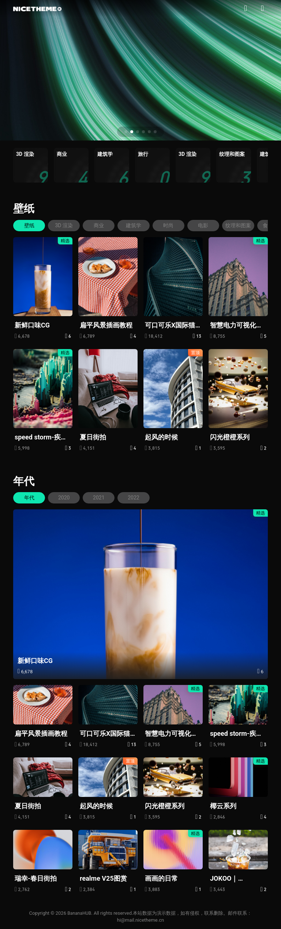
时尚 (176, 225)
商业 (103, 225)
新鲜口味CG (32, 325)
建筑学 (139, 225)
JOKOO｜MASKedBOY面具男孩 (236, 878)
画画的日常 (161, 877)
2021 (103, 497)
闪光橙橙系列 (230, 437)
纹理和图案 (249, 225)
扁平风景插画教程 (106, 325)
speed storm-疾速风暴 (41, 437)
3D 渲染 (67, 225)
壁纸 (24, 208)
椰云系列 (223, 805)
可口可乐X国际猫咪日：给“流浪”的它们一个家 (170, 325)
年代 (24, 480)
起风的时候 (161, 437)
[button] (125, 131)
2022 (139, 497)
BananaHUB (79, 912)
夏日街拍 (93, 437)
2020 (66, 497)
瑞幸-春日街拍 (36, 877)
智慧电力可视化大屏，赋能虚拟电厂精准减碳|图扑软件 (237, 325)
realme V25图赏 (103, 877)
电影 (213, 225)
